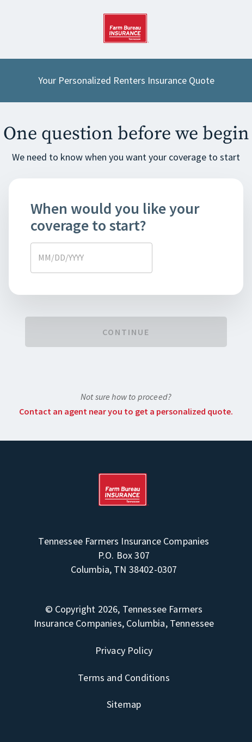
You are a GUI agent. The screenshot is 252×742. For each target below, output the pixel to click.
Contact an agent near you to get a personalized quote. (126, 411)
